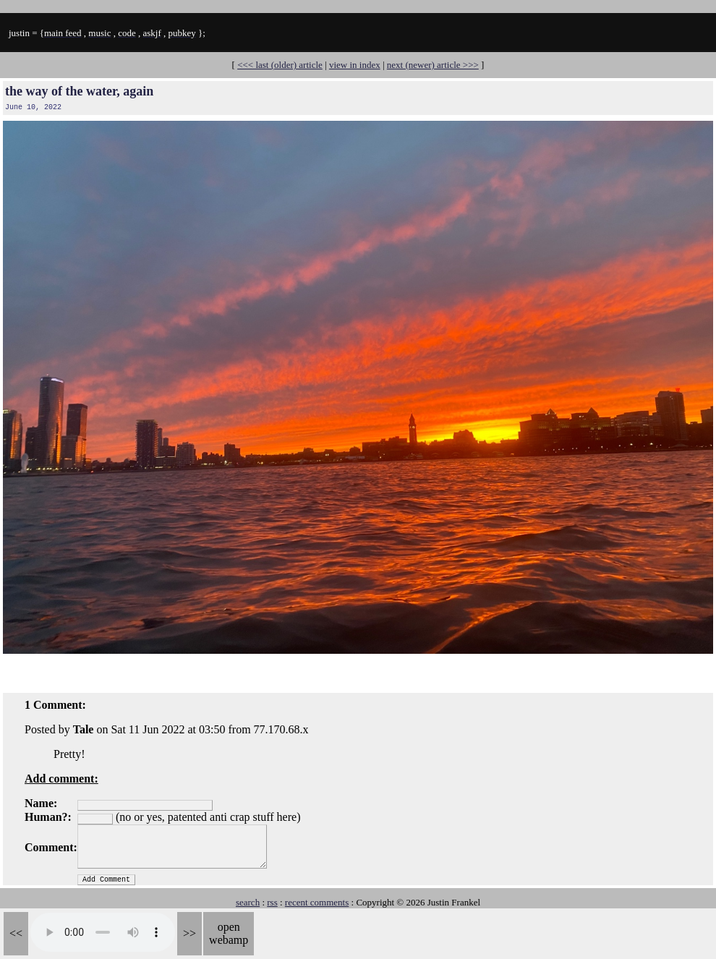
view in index (354, 64)
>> (189, 933)
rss (272, 902)
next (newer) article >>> (433, 64)
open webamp (228, 933)
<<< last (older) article (280, 64)
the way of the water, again (79, 91)
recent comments (317, 902)
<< (15, 933)
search (248, 902)
